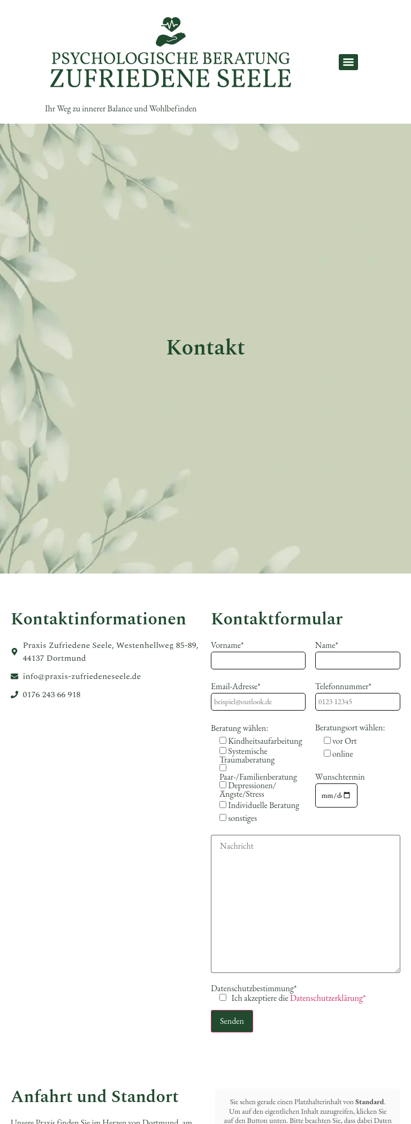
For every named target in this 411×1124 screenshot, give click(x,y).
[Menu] (348, 62)
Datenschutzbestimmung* (288, 993)
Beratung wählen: (239, 728)
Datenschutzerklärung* (328, 998)
